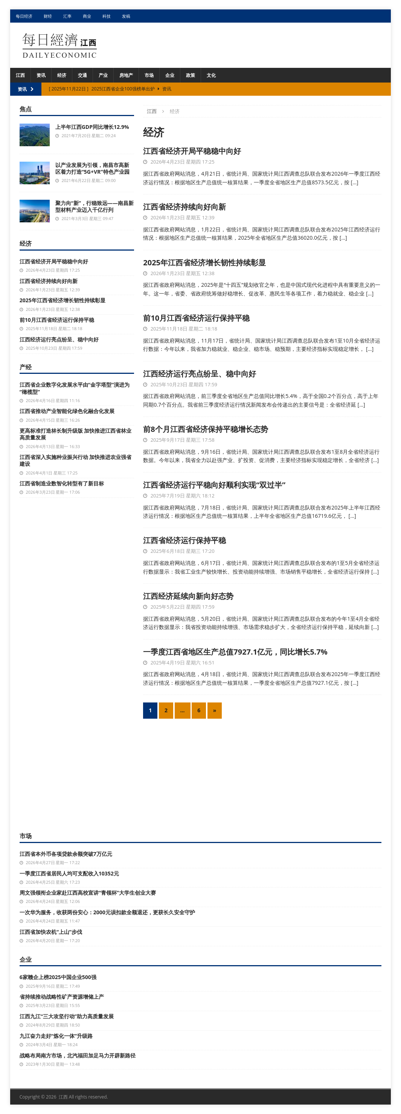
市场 (149, 75)
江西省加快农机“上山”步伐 (51, 931)
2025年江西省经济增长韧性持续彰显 (204, 262)
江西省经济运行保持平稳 (184, 540)
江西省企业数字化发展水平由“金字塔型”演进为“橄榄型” (75, 388)
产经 (26, 367)
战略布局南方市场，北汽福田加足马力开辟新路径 (78, 1055)
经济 (61, 75)
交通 (82, 75)
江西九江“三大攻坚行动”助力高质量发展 (67, 1016)
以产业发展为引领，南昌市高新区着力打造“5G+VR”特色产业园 (92, 168)
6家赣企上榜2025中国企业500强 (58, 977)
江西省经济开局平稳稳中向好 (192, 151)
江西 (20, 75)
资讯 (41, 75)
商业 (87, 16)
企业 (169, 75)
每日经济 (24, 16)
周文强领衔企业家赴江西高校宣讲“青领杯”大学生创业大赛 (88, 892)
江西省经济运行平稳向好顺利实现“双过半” (214, 485)
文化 (211, 75)
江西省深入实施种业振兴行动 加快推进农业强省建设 (76, 460)
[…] (354, 182)
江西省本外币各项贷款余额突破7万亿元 (66, 853)
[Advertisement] (200, 773)
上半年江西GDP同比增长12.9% (92, 126)
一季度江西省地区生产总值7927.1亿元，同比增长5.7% (235, 652)
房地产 (126, 75)
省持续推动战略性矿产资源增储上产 (62, 996)
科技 (106, 16)
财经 (48, 16)
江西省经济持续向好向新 (184, 207)
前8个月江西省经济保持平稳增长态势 (205, 429)
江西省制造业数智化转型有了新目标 (62, 483)
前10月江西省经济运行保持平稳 (196, 318)
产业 (103, 75)
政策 (190, 75)
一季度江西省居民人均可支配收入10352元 (69, 873)
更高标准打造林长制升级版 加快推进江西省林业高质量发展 (76, 434)
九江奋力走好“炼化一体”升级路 (56, 1035)
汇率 (67, 16)
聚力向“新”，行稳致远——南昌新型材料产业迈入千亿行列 (94, 206)
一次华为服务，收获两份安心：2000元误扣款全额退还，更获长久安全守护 (107, 912)
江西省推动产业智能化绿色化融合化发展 (67, 411)
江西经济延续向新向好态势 (188, 596)
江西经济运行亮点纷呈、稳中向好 (199, 374)
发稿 (126, 16)
